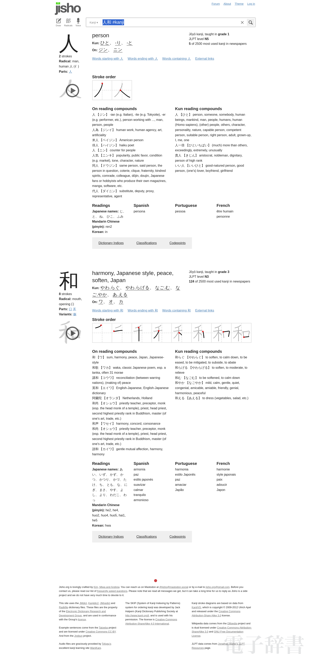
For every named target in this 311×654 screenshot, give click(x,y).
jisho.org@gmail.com (218, 587)
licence (82, 619)
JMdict (83, 603)
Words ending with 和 (143, 310)
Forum (216, 3)
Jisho (68, 8)
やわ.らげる (137, 287)
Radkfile (63, 607)
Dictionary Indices (111, 243)
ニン (117, 49)
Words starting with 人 (107, 58)
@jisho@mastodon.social (173, 587)
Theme (239, 3)
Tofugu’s (106, 643)
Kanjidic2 (93, 603)
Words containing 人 (176, 58)
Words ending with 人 (143, 58)
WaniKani (95, 647)
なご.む (162, 287)
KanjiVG (196, 607)
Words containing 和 (176, 310)
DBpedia (232, 623)
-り (118, 42)
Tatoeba (103, 627)
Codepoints (177, 243)
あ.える (120, 294)
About (227, 3)
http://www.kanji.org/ (136, 615)
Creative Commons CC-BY (101, 631)
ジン (103, 49)
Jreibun (78, 635)
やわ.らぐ (110, 287)
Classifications (146, 243)
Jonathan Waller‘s (228, 643)
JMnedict (105, 603)
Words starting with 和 (107, 310)
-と (130, 42)
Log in (251, 3)
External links (204, 58)
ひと (105, 42)
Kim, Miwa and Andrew (106, 587)
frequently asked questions (112, 590)
